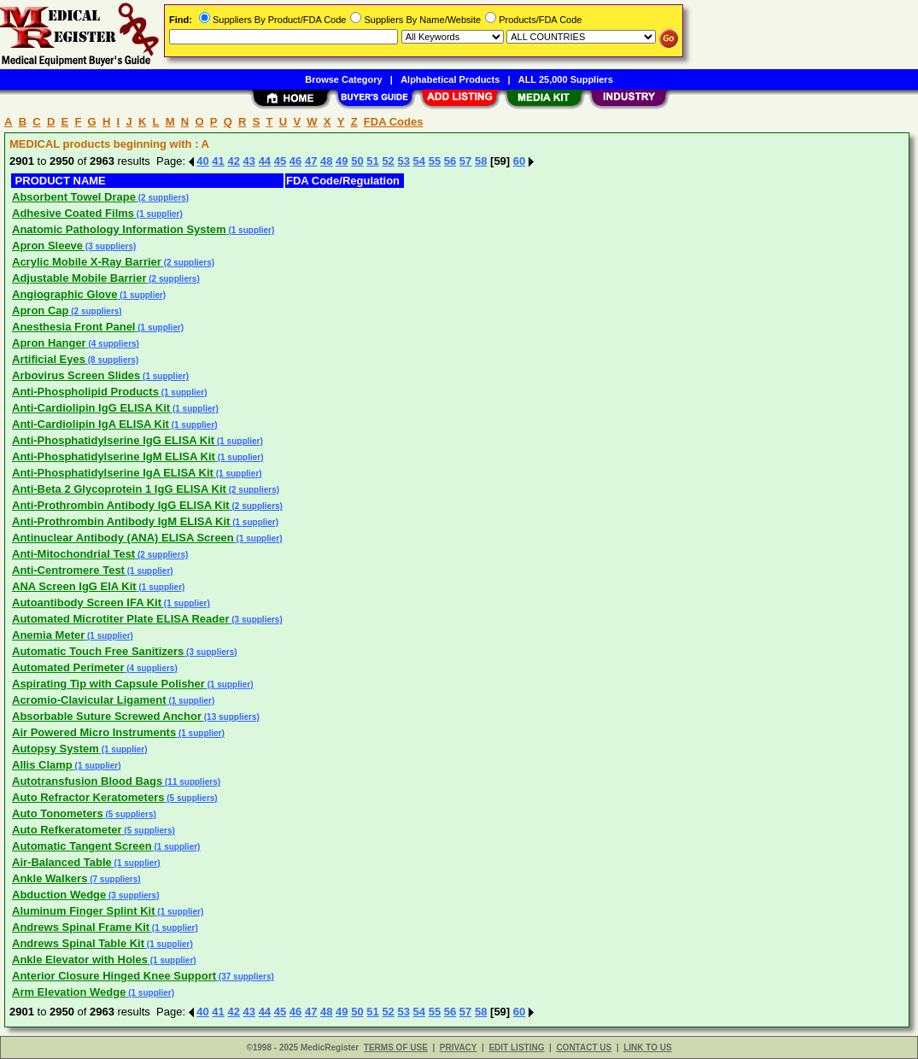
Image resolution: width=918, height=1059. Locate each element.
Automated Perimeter (68, 667)
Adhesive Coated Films (73, 213)
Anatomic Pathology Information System (119, 229)
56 (450, 161)
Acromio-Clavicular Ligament (89, 699)
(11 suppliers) (191, 782)
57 (465, 161)
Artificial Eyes (48, 359)
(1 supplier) (158, 214)
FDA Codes (394, 121)
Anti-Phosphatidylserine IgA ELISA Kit (112, 472)
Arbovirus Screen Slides (76, 375)
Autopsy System (55, 748)
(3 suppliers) (109, 246)
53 (403, 161)
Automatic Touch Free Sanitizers (98, 651)
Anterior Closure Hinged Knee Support (114, 975)
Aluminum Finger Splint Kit (83, 910)
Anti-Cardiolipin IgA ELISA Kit (90, 424)
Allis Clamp (42, 764)
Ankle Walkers (49, 878)
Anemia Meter (48, 635)
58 (481, 161)
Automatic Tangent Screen (82, 846)
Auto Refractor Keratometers (88, 797)
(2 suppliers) (162, 197)
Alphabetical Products (450, 79)
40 (202, 161)
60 (519, 161)
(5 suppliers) (190, 798)
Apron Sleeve (47, 245)
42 (233, 161)
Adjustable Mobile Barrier (79, 278)
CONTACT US (583, 1047)
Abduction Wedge (59, 894)
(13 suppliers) (231, 717)
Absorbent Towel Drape (74, 196)
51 (372, 161)
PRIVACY (458, 1047)
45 (280, 161)
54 (419, 161)
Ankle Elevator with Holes (80, 959)
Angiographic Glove (65, 294)
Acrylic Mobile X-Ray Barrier (86, 261)
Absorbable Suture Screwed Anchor (107, 716)
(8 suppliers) (111, 360)
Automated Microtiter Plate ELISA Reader (121, 618)
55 (435, 161)
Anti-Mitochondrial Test (73, 553)
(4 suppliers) (112, 343)
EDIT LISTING (516, 1047)
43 (249, 161)
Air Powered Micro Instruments (94, 732)
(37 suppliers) (245, 976)
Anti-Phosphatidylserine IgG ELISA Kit (113, 440)
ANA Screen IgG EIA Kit (74, 586)
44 (265, 161)
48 (326, 161)
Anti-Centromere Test (68, 570)
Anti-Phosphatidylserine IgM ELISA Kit (113, 456)
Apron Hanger (49, 342)
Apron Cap (40, 310)
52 (388, 161)
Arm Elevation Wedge (69, 992)
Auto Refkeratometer (67, 829)
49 (342, 161)
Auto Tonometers (57, 813)
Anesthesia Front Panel (73, 326)
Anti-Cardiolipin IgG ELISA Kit (91, 407)
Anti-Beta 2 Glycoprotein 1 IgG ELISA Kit (119, 489)
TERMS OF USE (396, 1047)
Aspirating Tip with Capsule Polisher (108, 683)
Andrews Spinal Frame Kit (80, 927)
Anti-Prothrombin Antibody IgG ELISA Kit (121, 505)
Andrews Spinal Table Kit (78, 943)
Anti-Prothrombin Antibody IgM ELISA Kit (121, 521)
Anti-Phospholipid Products (85, 391)
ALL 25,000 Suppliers (565, 79)
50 (357, 161)
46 (295, 161)
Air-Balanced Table (62, 862)
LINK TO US (647, 1047)
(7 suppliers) (113, 879)
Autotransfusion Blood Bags (87, 781)
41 (218, 161)
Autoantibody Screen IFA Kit (86, 602)
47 (311, 161)
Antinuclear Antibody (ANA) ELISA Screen (123, 537)
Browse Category (343, 79)
